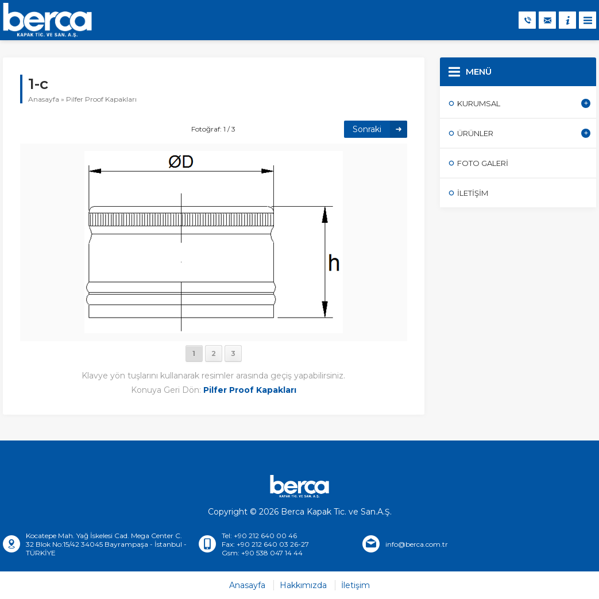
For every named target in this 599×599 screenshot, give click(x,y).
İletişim (355, 585)
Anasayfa (43, 99)
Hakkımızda (303, 585)
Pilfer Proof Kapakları (101, 99)
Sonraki (367, 129)
